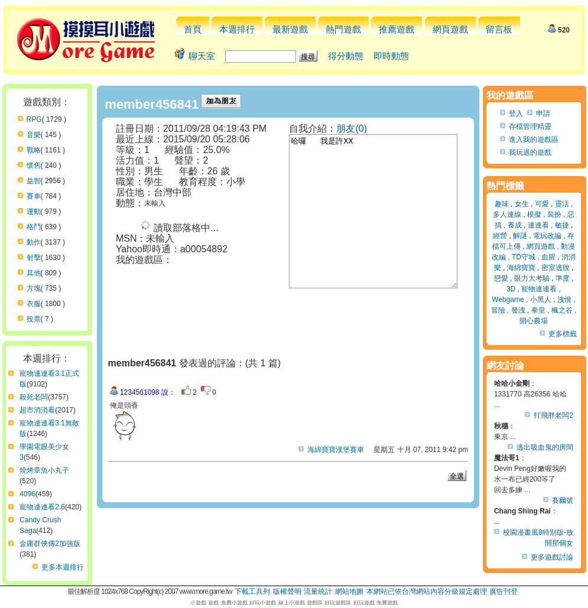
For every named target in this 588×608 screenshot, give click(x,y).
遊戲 (213, 603)
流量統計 (318, 591)
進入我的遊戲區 (533, 139)
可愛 (542, 204)
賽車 (34, 196)
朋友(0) (351, 128)
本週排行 (237, 29)
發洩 (518, 310)
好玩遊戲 (364, 603)
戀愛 (501, 278)
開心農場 (533, 321)
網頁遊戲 (450, 29)
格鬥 (34, 227)
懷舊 (34, 165)
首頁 (193, 29)
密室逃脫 (555, 268)
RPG (34, 119)
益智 (34, 181)
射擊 (34, 257)
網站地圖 (349, 591)
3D (510, 289)
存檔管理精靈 (530, 126)
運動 (34, 211)
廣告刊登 (503, 591)
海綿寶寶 (521, 268)
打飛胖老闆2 (553, 415)
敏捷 (562, 225)
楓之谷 (562, 310)
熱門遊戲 (343, 29)
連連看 (538, 225)
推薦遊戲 (396, 29)
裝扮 (554, 214)
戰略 (34, 150)
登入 (516, 113)
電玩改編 (547, 236)
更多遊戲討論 (552, 557)
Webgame (508, 299)
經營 (500, 236)
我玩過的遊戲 (530, 152)
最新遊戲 (290, 29)
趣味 (502, 204)
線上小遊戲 (291, 603)
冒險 (498, 310)
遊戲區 (315, 603)
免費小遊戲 (234, 603)
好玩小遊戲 (262, 603)
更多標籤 (562, 334)
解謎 (520, 236)
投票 (34, 319)
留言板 (499, 29)
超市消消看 (37, 410)
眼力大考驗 (532, 278)
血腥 (548, 257)
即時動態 (391, 56)
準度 (562, 278)
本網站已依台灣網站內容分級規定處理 (426, 591)
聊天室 (202, 56)
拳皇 (538, 310)
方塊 (34, 288)
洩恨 (564, 299)
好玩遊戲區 (337, 603)
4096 (27, 494)
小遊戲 (198, 603)
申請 (543, 113)
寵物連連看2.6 (42, 507)
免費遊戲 (387, 603)
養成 (515, 225)
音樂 (34, 135)
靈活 (562, 204)
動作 (34, 242)
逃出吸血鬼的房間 (544, 447)
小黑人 (540, 299)
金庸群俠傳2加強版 (50, 543)
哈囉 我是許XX (383, 226)
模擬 (534, 214)
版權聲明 (287, 591)
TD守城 (523, 257)
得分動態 (345, 56)
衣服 (34, 304)
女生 (522, 204)
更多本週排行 (62, 567)
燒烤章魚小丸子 (44, 470)
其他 (34, 273)
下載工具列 (252, 591)
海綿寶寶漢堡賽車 (335, 450)
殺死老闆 (34, 397)
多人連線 (507, 214)
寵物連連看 (539, 289)
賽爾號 (562, 500)
